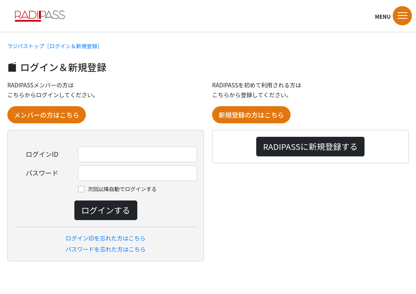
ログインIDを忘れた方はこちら (106, 238)
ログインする (105, 210)
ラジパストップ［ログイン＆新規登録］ (55, 46)
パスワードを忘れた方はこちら (106, 249)
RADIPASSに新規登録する (310, 146)
